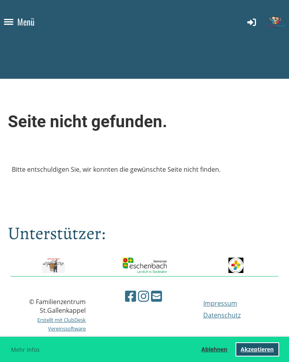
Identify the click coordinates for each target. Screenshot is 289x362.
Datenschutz (222, 315)
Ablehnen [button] (214, 349)
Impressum (220, 303)
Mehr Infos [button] (25, 349)
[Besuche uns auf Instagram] (143, 296)
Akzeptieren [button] (257, 349)
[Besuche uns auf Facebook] (130, 296)
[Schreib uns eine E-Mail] (156, 296)
